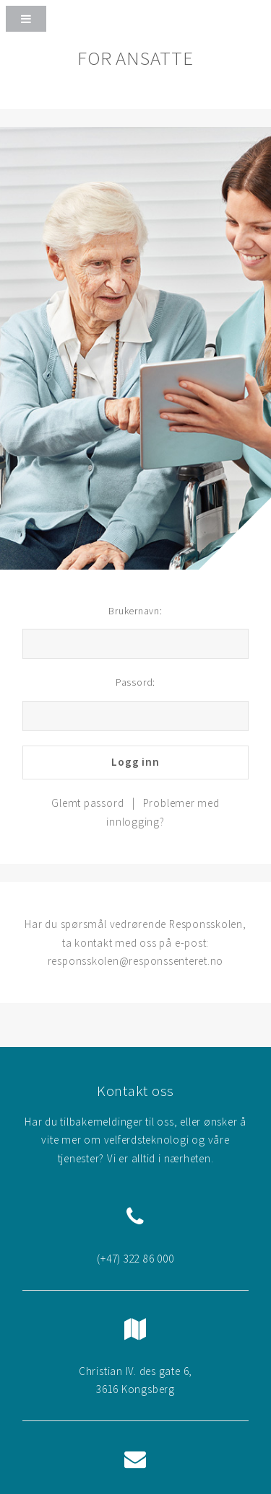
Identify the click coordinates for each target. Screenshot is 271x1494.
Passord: (135, 682)
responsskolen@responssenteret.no (136, 961)
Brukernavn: (135, 610)
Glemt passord (87, 803)
